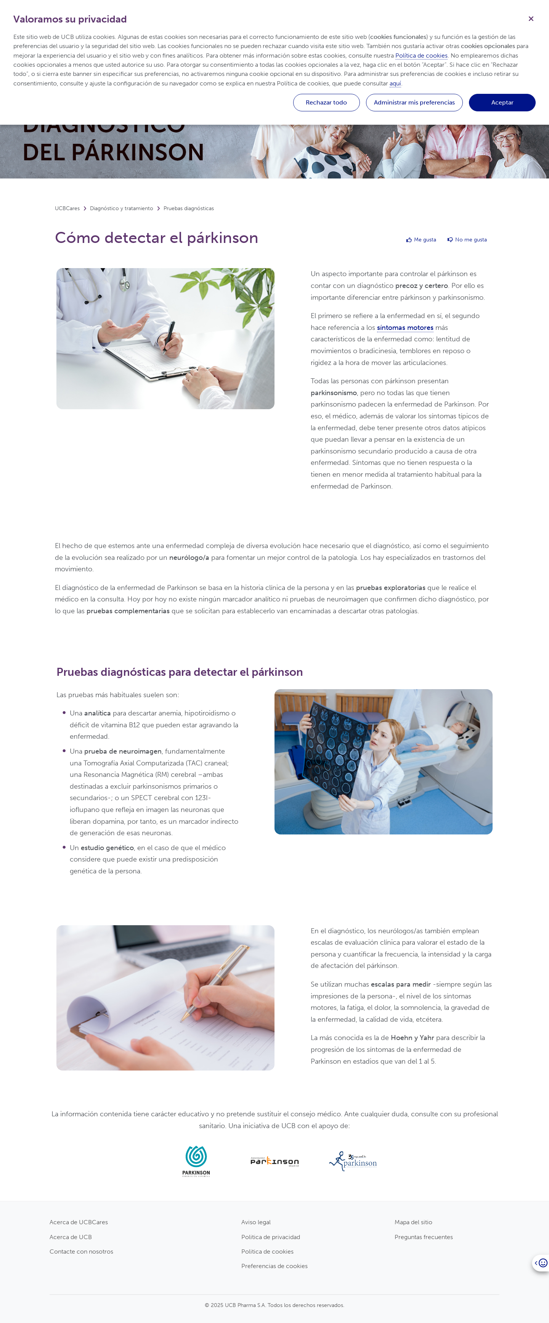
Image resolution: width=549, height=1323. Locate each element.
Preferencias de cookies (274, 1266)
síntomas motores (405, 327)
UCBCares (67, 208)
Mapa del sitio (413, 1222)
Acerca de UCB (71, 1237)
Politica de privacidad (270, 1237)
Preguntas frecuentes (424, 1237)
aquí (395, 83)
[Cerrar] (531, 18)
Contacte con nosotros (81, 1251)
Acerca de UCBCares (79, 1222)
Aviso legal (256, 1222)
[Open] (540, 1263)
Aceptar (502, 102)
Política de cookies (421, 55)
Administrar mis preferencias (414, 102)
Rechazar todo (326, 102)
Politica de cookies (267, 1251)
